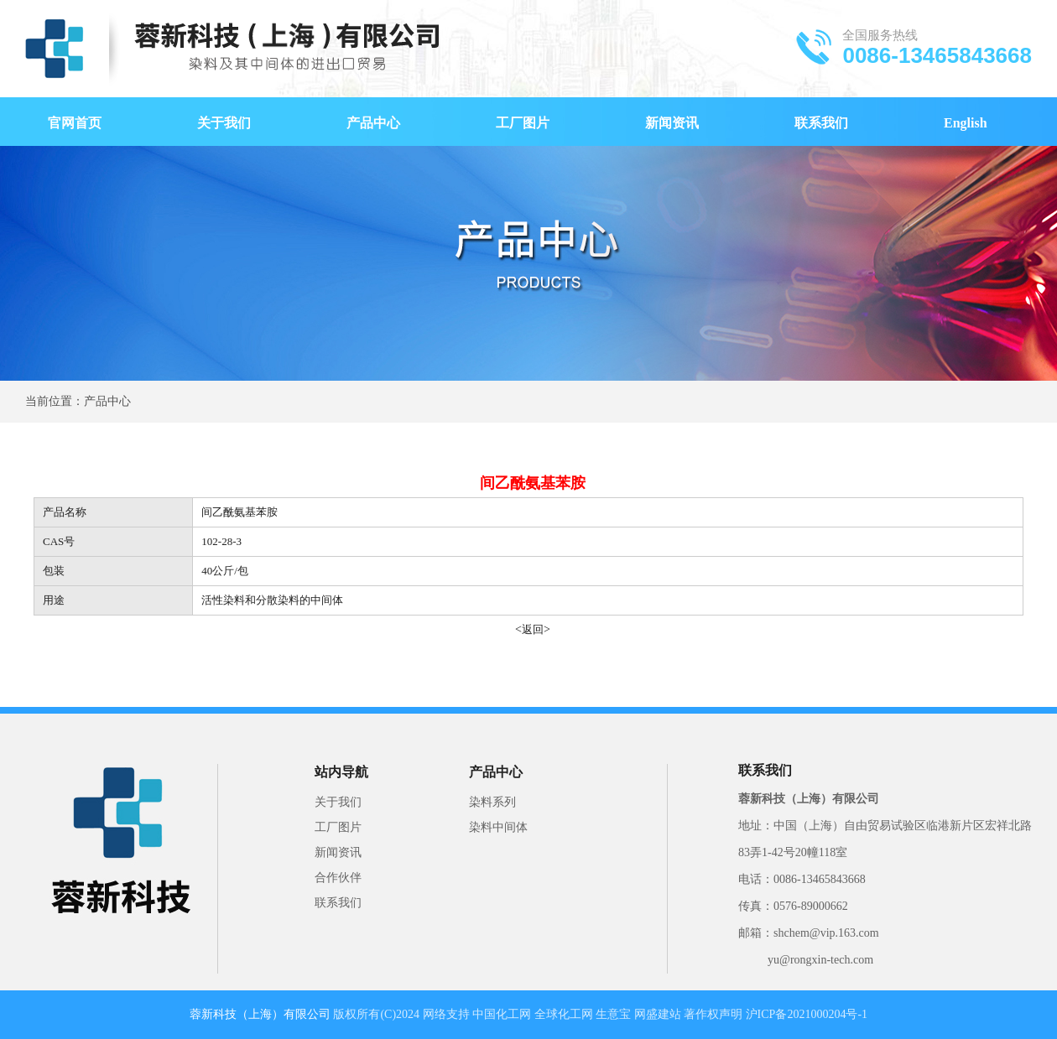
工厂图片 (522, 123)
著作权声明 (713, 1014)
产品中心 (373, 123)
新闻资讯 (672, 123)
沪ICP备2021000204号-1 (806, 1014)
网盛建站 (657, 1014)
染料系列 (492, 802)
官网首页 (75, 123)
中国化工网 (501, 1014)
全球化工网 (563, 1014)
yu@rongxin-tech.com (820, 959)
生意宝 (613, 1014)
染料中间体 (498, 827)
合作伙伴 (338, 877)
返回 (533, 629)
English (965, 123)
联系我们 (821, 123)
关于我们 (224, 123)
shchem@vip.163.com (826, 933)
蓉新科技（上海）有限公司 (808, 798)
